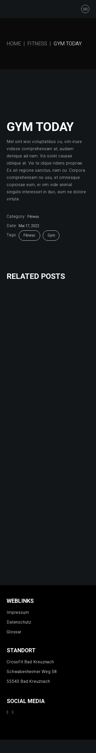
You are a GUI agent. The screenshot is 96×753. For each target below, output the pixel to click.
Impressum (18, 612)
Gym (51, 235)
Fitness (33, 216)
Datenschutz (19, 622)
